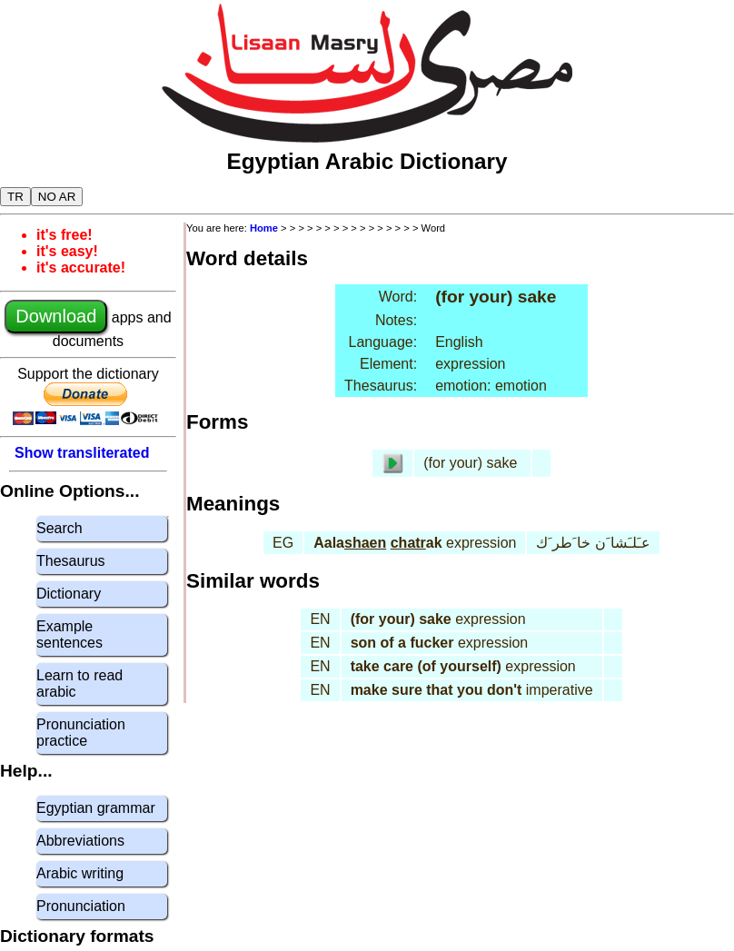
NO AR (56, 196)
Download (55, 316)
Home (264, 228)
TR (15, 196)
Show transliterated (82, 453)
